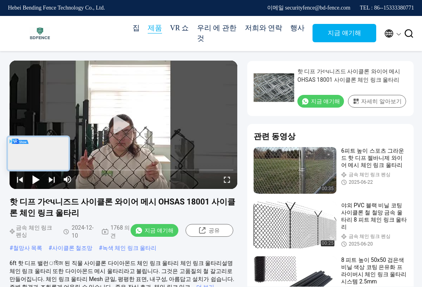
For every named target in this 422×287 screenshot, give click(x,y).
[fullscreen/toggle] (227, 179)
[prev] (20, 179)
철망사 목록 (27, 248)
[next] (52, 179)
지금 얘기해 (344, 32)
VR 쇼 (179, 28)
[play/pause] (36, 179)
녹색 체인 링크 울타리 (129, 248)
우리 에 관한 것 (216, 33)
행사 (297, 28)
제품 (155, 28)
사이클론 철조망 (72, 248)
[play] (123, 125)
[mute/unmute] (68, 179)
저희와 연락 (264, 28)
